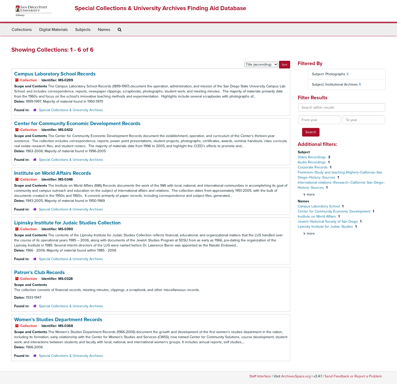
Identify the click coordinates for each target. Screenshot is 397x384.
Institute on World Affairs (317, 216)
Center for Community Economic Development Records (77, 124)
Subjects (82, 29)
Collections (22, 29)
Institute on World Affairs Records (52, 173)
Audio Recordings (312, 162)
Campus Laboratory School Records (55, 74)
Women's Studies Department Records (58, 320)
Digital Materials (53, 29)
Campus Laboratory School (319, 206)
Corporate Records (313, 167)
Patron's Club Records (39, 273)
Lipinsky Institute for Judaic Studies (326, 226)
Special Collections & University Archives (71, 110)
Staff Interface (260, 376)
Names (104, 29)
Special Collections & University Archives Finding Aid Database (160, 8)
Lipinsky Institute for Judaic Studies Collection (67, 223)
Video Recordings (312, 157)
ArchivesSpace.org (296, 376)
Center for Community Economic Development (334, 211)
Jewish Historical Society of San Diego (328, 221)
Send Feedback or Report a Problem (353, 376)
